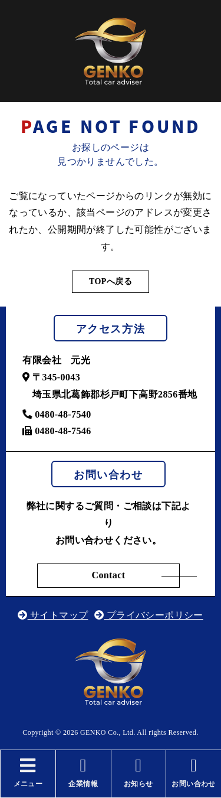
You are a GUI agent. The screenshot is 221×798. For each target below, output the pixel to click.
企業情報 (83, 772)
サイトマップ (53, 615)
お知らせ (138, 772)
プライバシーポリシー (148, 615)
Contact (108, 575)
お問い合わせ (193, 772)
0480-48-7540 (56, 414)
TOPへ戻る (110, 281)
